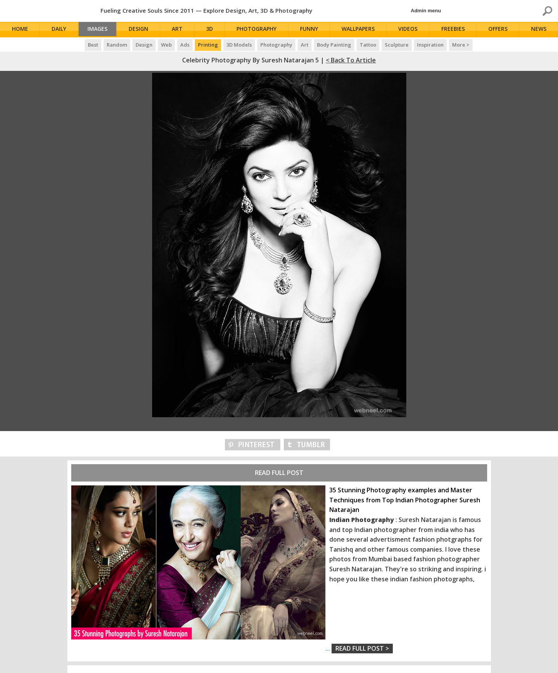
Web (166, 44)
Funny (312, 30)
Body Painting (334, 44)
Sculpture (397, 44)
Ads (184, 44)
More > (460, 44)
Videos (409, 30)
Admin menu (426, 10)
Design (142, 30)
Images (99, 30)
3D (212, 30)
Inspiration (430, 44)
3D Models (239, 44)
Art (181, 30)
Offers (499, 30)
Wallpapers (360, 30)
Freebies (454, 30)
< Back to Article (351, 60)
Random (117, 44)
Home (20, 30)
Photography (260, 30)
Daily (59, 30)
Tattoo (368, 44)
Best (93, 44)
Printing (208, 44)
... (359, 648)
